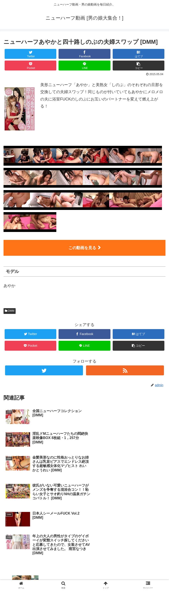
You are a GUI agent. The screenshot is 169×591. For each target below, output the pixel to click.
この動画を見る (82, 248)
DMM (9, 310)
